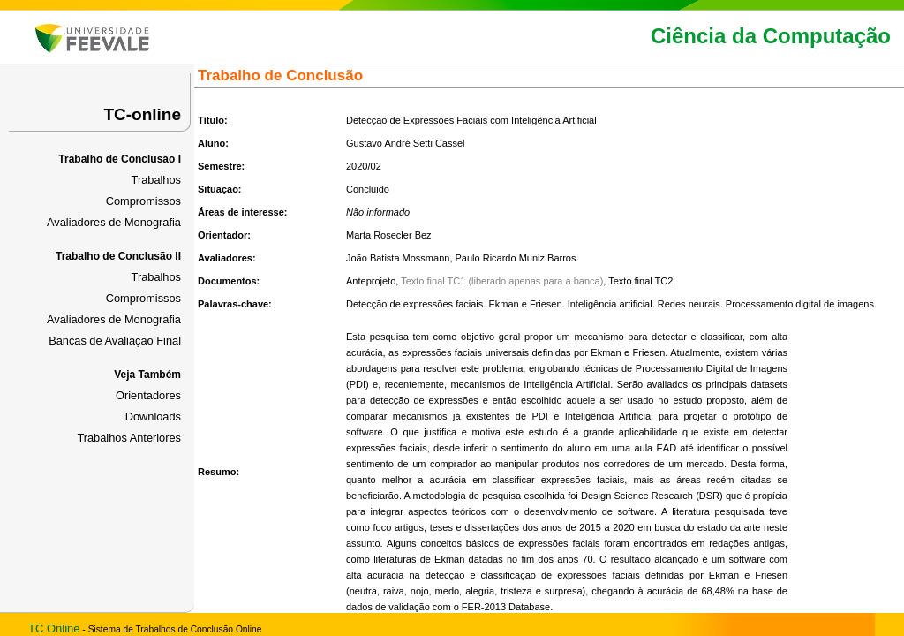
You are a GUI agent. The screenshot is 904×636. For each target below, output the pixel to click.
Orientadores (148, 395)
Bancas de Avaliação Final (115, 340)
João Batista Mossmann (397, 258)
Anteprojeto (371, 281)
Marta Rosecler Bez (389, 235)
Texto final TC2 (640, 281)
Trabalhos (156, 179)
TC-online (142, 114)
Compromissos (143, 201)
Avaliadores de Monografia (114, 222)
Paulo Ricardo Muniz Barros (516, 258)
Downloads (153, 416)
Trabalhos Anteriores (129, 437)
